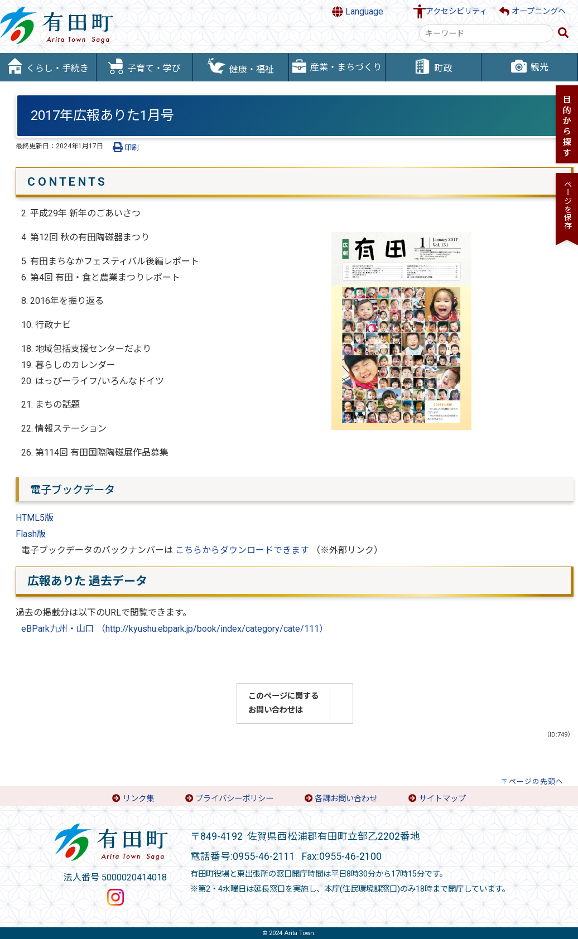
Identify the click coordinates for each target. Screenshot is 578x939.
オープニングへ (532, 11)
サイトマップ (442, 799)
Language (357, 11)
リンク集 (138, 799)
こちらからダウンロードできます (242, 550)
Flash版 (31, 534)
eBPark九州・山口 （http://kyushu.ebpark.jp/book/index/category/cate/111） (174, 628)
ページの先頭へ (536, 781)
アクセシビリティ (456, 11)
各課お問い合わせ (346, 799)
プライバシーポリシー (234, 799)
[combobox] (486, 33)
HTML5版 (35, 517)
